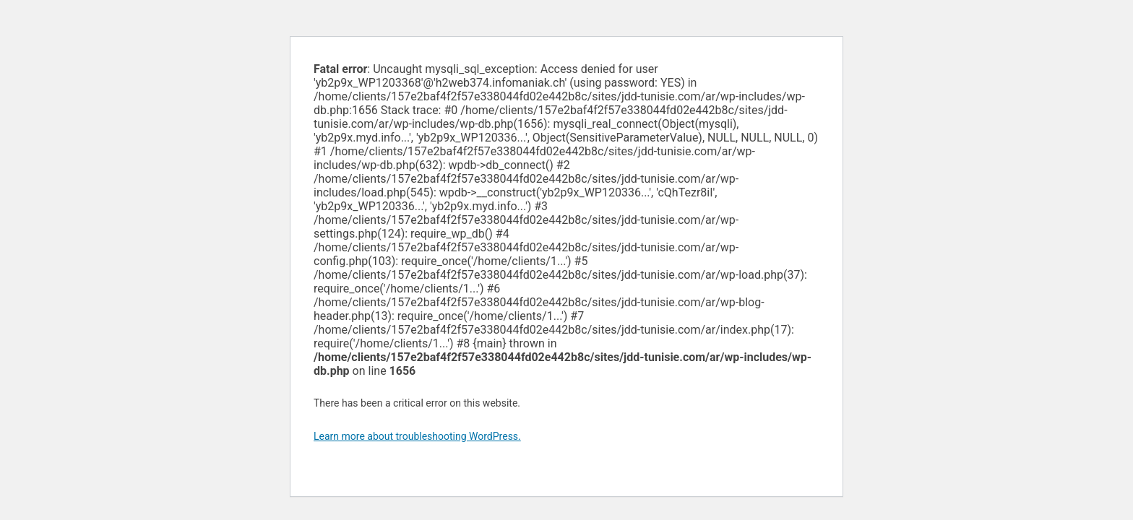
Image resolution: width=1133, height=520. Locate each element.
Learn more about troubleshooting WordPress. (417, 436)
